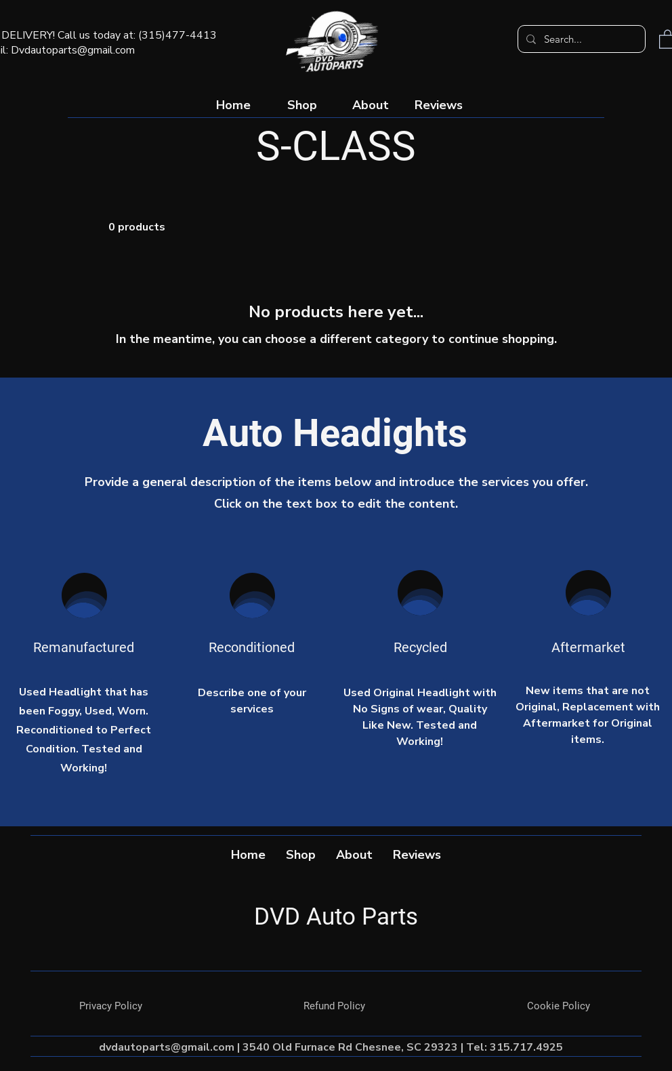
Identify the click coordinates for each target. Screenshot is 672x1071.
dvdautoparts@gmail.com (166, 1047)
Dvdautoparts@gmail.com (73, 50)
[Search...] (580, 39)
